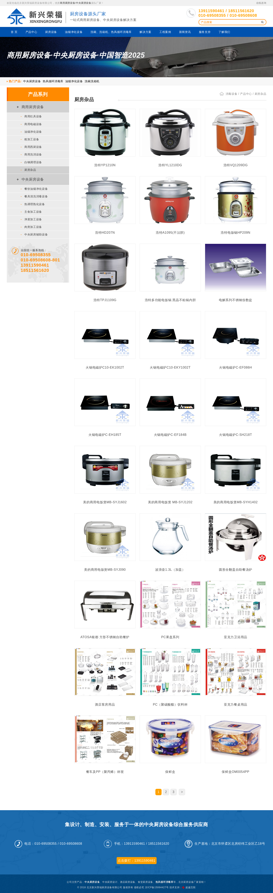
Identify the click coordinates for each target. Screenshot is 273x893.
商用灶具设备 (31, 116)
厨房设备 (51, 32)
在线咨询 (261, 3)
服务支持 (205, 32)
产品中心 (31, 32)
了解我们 (224, 32)
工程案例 (165, 32)
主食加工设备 (31, 211)
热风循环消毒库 (53, 81)
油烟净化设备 (73, 32)
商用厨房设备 (67, 3)
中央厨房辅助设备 (34, 234)
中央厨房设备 (83, 3)
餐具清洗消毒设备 (34, 196)
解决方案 (145, 32)
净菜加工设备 (31, 219)
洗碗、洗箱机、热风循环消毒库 (111, 32)
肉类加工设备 (31, 226)
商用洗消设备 (31, 154)
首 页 (14, 32)
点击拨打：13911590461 (136, 860)
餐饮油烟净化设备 (34, 188)
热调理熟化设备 (33, 204)
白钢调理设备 (31, 162)
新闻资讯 (185, 32)
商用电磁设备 (31, 124)
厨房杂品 (28, 169)
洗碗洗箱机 (92, 81)
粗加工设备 (30, 139)
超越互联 (191, 887)
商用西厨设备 (31, 146)
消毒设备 (231, 93)
